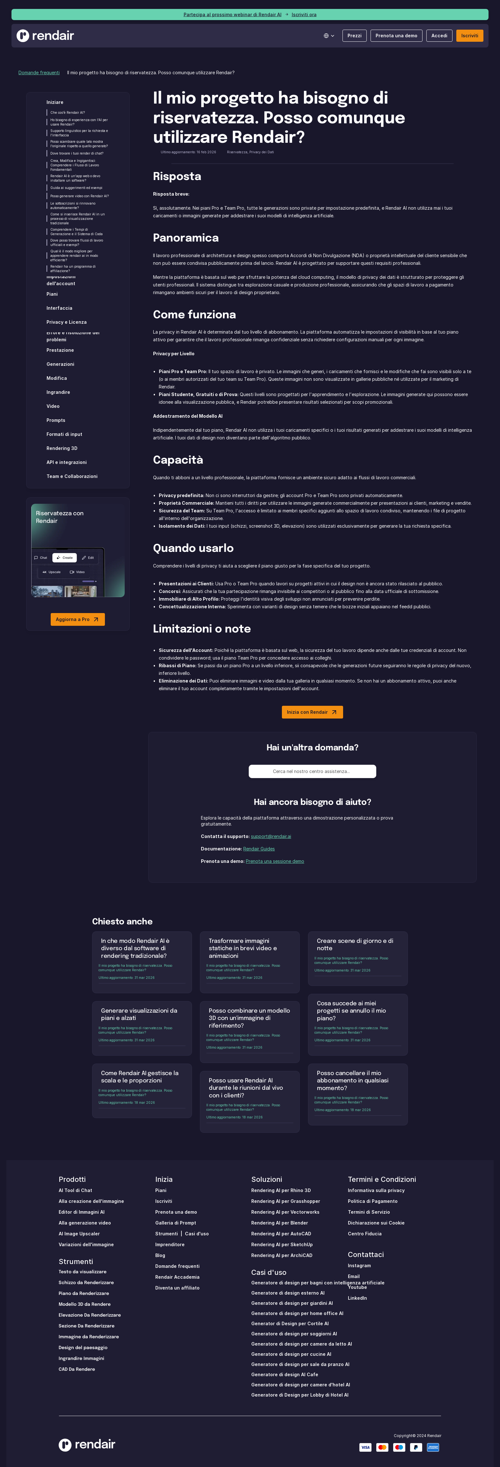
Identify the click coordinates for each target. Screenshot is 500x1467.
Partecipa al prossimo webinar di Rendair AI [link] (233, 14)
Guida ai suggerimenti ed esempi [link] (76, 188)
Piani (160, 1190)
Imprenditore (170, 1244)
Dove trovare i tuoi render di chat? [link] (76, 153)
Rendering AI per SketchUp (282, 1244)
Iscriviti (163, 1201)
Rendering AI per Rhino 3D (281, 1190)
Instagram (359, 1265)
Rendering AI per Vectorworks (285, 1212)
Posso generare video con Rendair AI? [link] (79, 196)
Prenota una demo (176, 1212)
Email (354, 1276)
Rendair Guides (259, 848)
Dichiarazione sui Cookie (376, 1222)
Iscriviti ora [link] (304, 14)
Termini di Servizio (369, 1212)
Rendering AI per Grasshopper (285, 1201)
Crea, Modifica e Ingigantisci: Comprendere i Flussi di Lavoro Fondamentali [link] (75, 165)
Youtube (357, 1287)
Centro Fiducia (365, 1233)
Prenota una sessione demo (275, 861)
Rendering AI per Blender (279, 1222)
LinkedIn (357, 1298)
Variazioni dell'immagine (86, 1244)
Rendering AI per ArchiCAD (281, 1255)
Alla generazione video (85, 1222)
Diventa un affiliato (177, 1287)
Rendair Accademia (177, 1277)
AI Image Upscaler (79, 1233)
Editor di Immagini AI (82, 1212)
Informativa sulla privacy (376, 1190)
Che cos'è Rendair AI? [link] (67, 112)
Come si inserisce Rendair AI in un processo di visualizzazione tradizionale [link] (78, 218)
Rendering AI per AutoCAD (281, 1233)
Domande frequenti (39, 72)
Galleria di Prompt (175, 1222)
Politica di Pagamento (373, 1201)
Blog (160, 1255)
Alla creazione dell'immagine (91, 1201)
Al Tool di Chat (75, 1190)
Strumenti (76, 1261)
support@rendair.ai (271, 836)
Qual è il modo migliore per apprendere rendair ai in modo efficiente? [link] (74, 255)
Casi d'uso (197, 1233)
